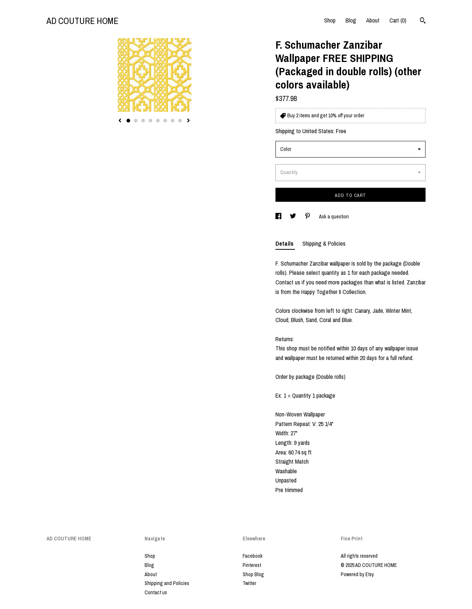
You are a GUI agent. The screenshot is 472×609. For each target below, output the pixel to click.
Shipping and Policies (167, 583)
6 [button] (165, 120)
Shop (330, 20)
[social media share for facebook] (278, 216)
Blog (351, 20)
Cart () (397, 20)
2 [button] (136, 120)
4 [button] (150, 120)
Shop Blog (253, 574)
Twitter (249, 583)
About (372, 20)
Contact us (156, 592)
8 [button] (180, 120)
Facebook (253, 556)
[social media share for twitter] (293, 216)
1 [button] (128, 120)
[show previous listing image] (120, 121)
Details (285, 243)
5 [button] (158, 120)
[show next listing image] (188, 121)
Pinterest (252, 565)
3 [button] (143, 120)
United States (317, 131)
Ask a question (334, 216)
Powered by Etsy (357, 574)
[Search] (423, 21)
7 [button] (172, 120)
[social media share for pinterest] (308, 216)
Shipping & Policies (324, 243)
